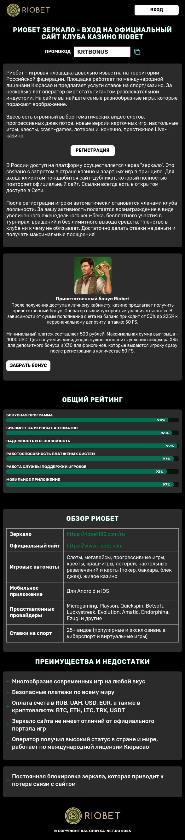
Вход (156, 10)
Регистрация (92, 150)
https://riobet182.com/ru (96, 534)
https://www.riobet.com (95, 546)
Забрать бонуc (28, 365)
